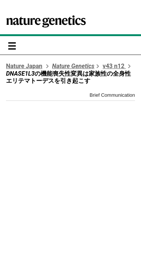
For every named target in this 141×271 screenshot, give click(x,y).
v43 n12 (114, 66)
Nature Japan (24, 66)
